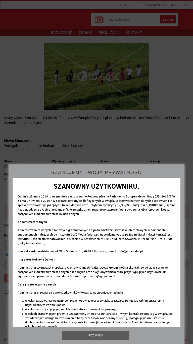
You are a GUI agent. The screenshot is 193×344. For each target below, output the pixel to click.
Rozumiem (95, 335)
